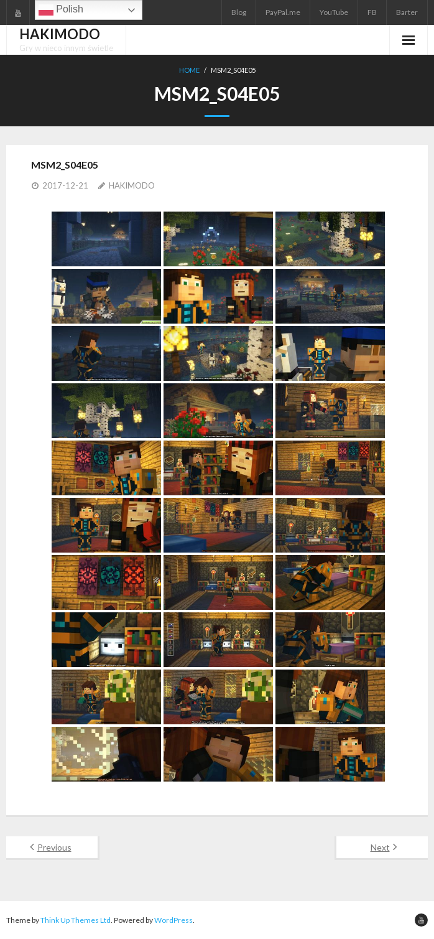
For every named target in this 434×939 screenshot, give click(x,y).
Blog (238, 12)
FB (372, 12)
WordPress (173, 920)
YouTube (334, 12)
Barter (407, 12)
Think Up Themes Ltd (75, 920)
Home (189, 70)
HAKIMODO (132, 185)
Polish (61, 9)
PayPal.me (282, 12)
